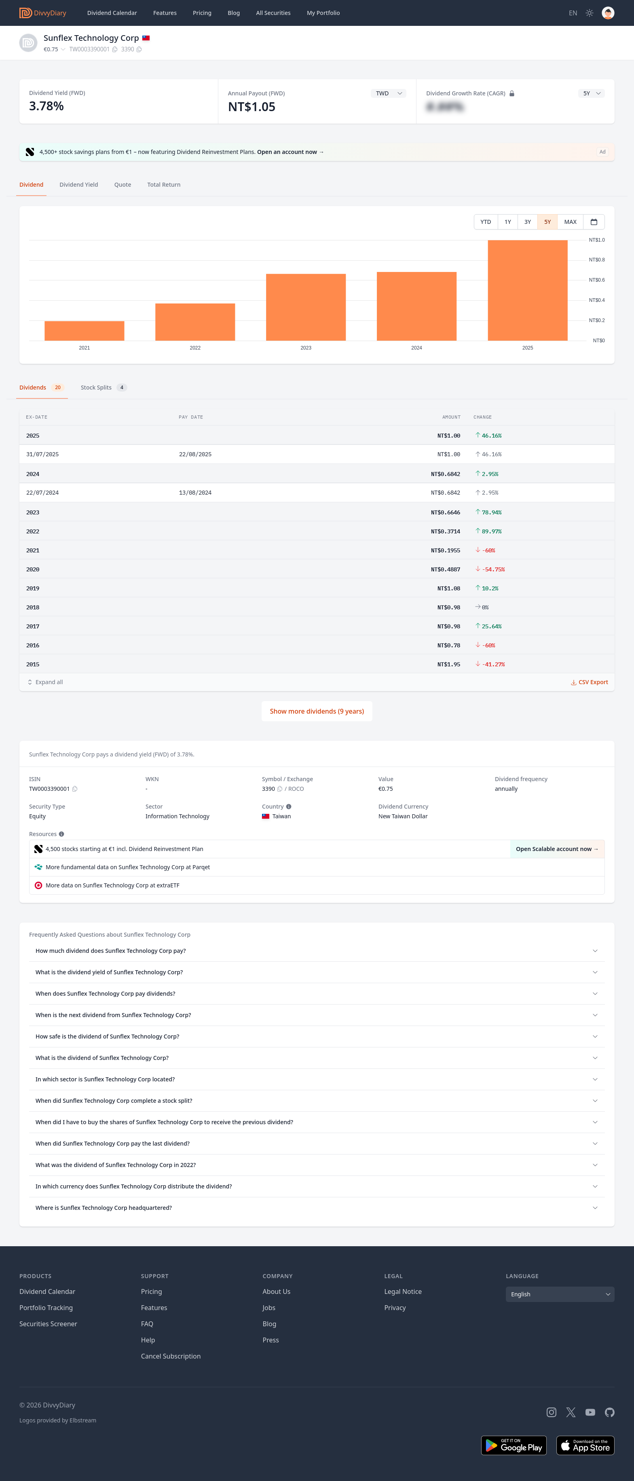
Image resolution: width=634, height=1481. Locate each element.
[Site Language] (573, 12)
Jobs (269, 1307)
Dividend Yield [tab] (78, 184)
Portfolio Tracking (46, 1307)
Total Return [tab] (164, 184)
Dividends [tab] (42, 387)
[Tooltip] (288, 806)
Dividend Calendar (112, 13)
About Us (277, 1291)
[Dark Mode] (589, 13)
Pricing (202, 13)
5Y (547, 221)
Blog (270, 1323)
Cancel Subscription (171, 1356)
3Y (527, 221)
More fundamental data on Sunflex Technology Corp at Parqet (128, 867)
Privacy (395, 1307)
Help (148, 1340)
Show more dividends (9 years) (317, 711)
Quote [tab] (122, 184)
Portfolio (323, 13)
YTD (486, 221)
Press (271, 1340)
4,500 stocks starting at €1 (124, 849)
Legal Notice (403, 1291)
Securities (273, 13)
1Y (508, 221)
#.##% (445, 106)
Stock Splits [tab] (104, 387)
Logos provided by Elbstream (57, 1420)
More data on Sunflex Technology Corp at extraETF (113, 885)
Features (165, 13)
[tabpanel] (317, 285)
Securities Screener (48, 1323)
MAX (570, 221)
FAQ (147, 1323)
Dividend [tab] (31, 184)
